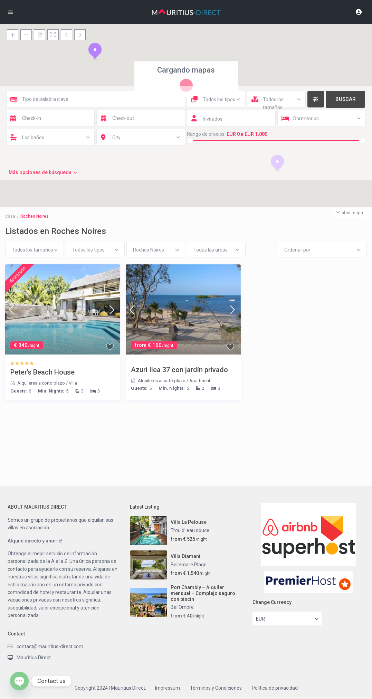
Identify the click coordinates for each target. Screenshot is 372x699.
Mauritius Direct (34, 657)
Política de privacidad (275, 688)
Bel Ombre (182, 607)
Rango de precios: (206, 134)
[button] (95, 51)
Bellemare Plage (189, 564)
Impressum (167, 688)
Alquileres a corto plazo (41, 383)
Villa (73, 383)
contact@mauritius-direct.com (50, 646)
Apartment (199, 380)
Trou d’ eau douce (190, 530)
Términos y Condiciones (216, 688)
